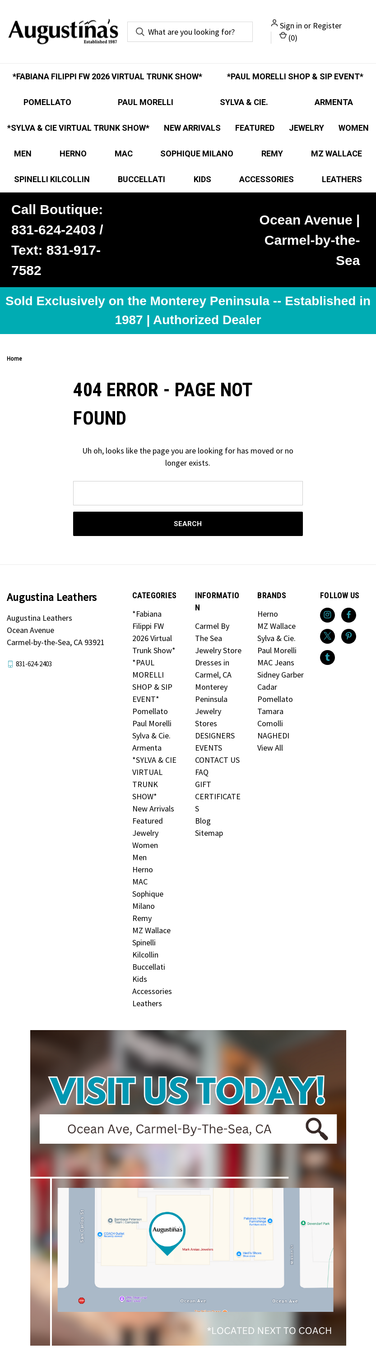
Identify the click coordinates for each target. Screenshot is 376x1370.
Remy (272, 153)
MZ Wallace (336, 153)
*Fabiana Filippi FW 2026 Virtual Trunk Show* (107, 76)
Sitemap (209, 833)
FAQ (202, 772)
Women (354, 128)
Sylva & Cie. (244, 102)
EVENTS (208, 747)
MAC (124, 153)
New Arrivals (192, 128)
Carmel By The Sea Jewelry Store (218, 638)
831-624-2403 (34, 664)
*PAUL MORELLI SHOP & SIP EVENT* (295, 76)
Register (327, 25)
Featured (254, 128)
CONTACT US (217, 760)
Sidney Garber (280, 674)
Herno (73, 153)
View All (270, 747)
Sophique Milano (196, 153)
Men (23, 153)
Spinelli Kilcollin (52, 179)
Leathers (147, 1003)
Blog (203, 821)
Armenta (334, 102)
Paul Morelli (145, 102)
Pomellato (47, 102)
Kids (202, 179)
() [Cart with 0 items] (288, 37)
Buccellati (141, 179)
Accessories (266, 179)
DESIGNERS (215, 735)
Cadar (267, 687)
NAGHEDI (273, 735)
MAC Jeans (275, 662)
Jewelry (306, 128)
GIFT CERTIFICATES (218, 796)
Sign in (291, 25)
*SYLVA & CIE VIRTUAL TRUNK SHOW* (78, 128)
